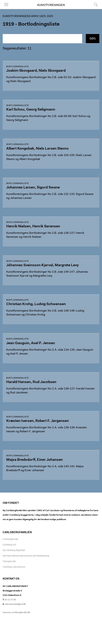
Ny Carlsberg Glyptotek (14, 550)
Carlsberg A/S (9, 545)
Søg (95, 4)
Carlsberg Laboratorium (14, 567)
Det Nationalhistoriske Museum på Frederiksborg (26, 556)
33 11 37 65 (10, 600)
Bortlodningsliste (17, 67)
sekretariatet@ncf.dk (15, 604)
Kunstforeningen (51, 5)
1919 (8, 24)
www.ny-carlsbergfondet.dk (16, 612)
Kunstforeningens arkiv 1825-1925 (28, 16)
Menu (6, 4)
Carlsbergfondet (10, 539)
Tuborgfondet (9, 561)
